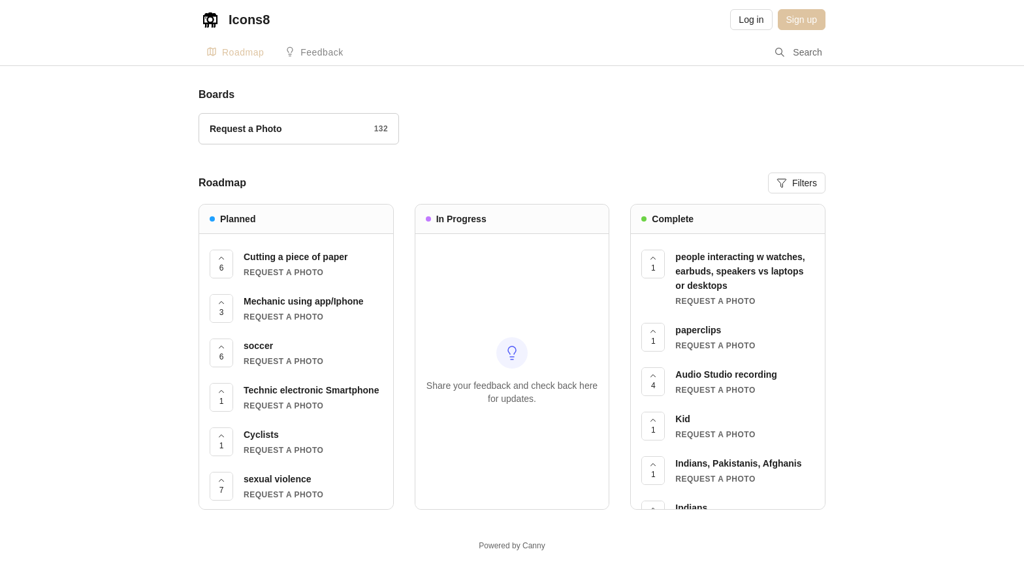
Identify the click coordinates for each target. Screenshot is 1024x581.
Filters (796, 183)
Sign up (801, 19)
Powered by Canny (512, 545)
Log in (751, 19)
